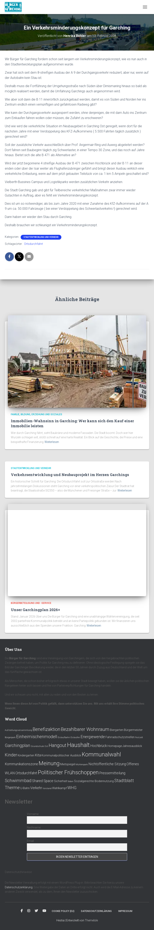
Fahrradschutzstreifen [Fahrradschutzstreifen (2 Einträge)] (120, 737)
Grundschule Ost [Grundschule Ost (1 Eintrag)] (39, 746)
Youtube (44, 911)
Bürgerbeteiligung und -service (31, 603)
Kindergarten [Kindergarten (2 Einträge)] (26, 755)
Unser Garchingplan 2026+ (35, 609)
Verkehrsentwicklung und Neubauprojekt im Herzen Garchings (70, 474)
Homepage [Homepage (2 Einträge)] (114, 746)
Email (30, 840)
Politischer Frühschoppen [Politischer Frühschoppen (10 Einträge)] (68, 772)
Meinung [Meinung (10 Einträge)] (49, 763)
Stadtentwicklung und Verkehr (41, 237)
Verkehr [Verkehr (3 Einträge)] (36, 788)
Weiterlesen (52, 442)
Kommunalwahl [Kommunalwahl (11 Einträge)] (101, 754)
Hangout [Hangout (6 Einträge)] (57, 745)
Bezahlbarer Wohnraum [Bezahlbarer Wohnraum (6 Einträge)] (85, 729)
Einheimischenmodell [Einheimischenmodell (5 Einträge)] (36, 736)
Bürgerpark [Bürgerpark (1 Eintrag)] (10, 737)
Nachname (34, 827)
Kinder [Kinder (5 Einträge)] (11, 754)
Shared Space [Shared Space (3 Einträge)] (42, 781)
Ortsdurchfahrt (33, 243)
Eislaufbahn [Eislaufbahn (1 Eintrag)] (64, 737)
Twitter (36, 911)
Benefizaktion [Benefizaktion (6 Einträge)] (46, 729)
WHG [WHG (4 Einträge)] (72, 788)
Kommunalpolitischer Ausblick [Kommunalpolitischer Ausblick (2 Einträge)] (61, 755)
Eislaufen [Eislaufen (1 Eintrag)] (75, 737)
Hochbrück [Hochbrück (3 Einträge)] (98, 746)
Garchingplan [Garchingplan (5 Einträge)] (17, 745)
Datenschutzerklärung (18, 887)
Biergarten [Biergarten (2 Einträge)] (116, 730)
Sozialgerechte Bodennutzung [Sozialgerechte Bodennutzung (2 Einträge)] (94, 781)
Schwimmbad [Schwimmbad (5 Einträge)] (18, 780)
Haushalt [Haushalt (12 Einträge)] (78, 745)
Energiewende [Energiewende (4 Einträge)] (93, 737)
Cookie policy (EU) (63, 911)
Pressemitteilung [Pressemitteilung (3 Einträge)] (112, 773)
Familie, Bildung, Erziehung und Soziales (36, 414)
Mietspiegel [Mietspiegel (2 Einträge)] (67, 764)
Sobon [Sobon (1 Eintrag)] (70, 781)
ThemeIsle (91, 920)
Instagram (28, 911)
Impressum (125, 911)
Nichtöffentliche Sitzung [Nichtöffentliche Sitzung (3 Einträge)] (107, 764)
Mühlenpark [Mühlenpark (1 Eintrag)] (82, 764)
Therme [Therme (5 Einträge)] (12, 787)
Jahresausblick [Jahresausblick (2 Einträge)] (132, 746)
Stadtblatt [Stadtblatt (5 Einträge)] (124, 780)
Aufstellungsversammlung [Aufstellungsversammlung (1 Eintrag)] (18, 730)
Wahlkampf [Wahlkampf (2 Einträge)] (59, 788)
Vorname (33, 814)
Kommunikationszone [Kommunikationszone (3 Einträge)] (21, 764)
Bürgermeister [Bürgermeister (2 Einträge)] (133, 730)
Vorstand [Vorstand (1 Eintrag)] (47, 788)
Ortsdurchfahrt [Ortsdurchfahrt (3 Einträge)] (26, 773)
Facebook (22, 911)
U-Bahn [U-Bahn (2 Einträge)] (25, 788)
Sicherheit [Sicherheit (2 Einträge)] (60, 781)
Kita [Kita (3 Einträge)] (38, 755)
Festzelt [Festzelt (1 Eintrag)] (139, 737)
